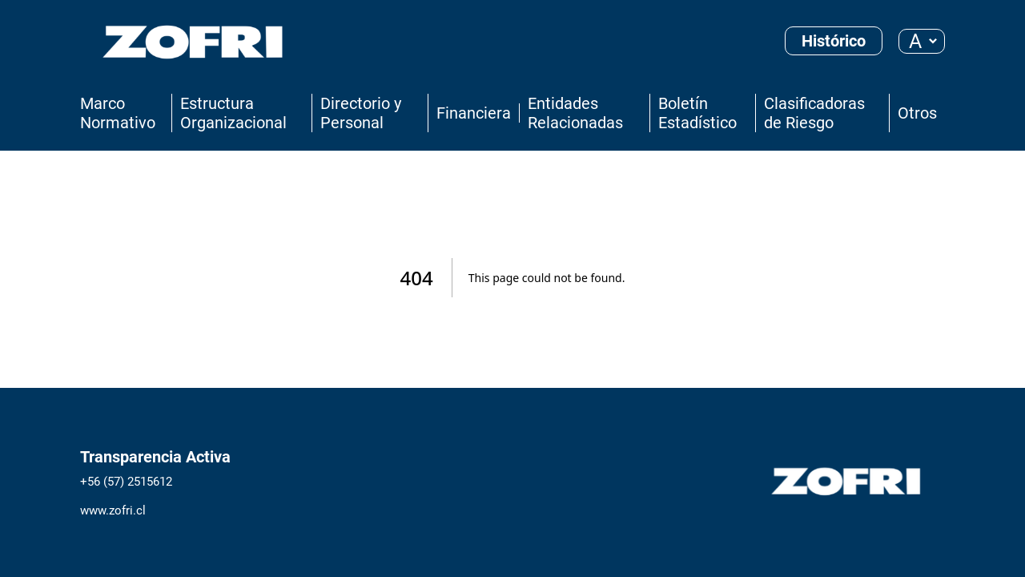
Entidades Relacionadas (575, 113)
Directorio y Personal (360, 113)
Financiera (473, 113)
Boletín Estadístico (697, 113)
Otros (917, 113)
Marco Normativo (117, 113)
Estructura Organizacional (233, 113)
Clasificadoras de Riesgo (814, 113)
